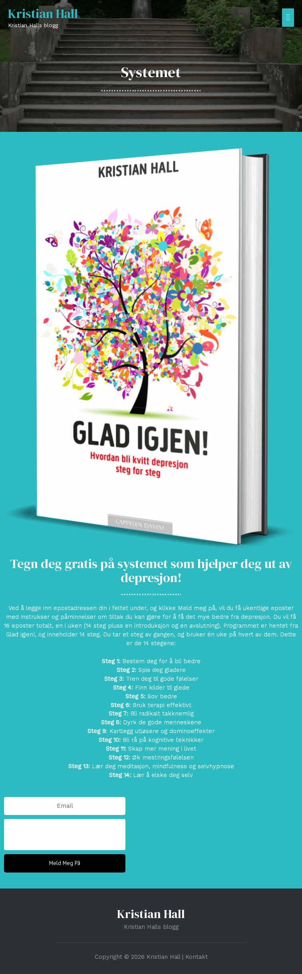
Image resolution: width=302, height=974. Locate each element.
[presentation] (64, 834)
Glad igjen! (20, 634)
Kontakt (196, 956)
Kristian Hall (43, 13)
